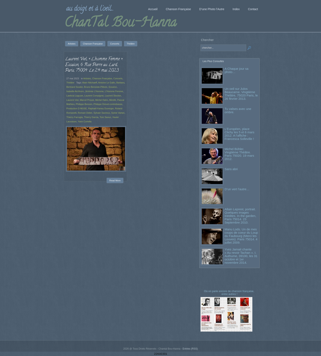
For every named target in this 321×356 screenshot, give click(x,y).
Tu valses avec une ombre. (238, 110)
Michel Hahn (101, 100)
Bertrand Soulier (74, 87)
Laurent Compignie (94, 95)
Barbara (120, 82)
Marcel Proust (87, 100)
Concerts (117, 78)
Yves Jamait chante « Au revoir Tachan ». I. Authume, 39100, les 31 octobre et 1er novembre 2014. (241, 256)
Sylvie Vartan (117, 113)
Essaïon (113, 87)
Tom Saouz (105, 117)
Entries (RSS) (190, 348)
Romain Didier (85, 113)
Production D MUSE (76, 108)
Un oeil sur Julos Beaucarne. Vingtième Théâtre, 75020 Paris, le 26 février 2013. (241, 93)
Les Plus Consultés (213, 61)
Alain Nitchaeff (89, 82)
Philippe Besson (84, 104)
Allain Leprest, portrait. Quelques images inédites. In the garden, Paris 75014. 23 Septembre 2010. (240, 215)
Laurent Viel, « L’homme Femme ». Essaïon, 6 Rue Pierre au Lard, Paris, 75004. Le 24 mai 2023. (94, 65)
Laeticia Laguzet (74, 95)
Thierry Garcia (91, 117)
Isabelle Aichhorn (75, 91)
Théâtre (70, 82)
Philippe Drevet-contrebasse (108, 104)
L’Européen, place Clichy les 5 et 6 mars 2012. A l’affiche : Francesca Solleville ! (239, 134)
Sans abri (231, 169)
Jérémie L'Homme (94, 91)
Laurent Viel (72, 100)
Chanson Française (102, 78)
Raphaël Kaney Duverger (101, 108)
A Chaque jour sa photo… (236, 70)
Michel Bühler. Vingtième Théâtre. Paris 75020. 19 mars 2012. (239, 154)
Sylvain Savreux (102, 113)
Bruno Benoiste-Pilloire (95, 87)
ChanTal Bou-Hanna (120, 23)
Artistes (87, 78)
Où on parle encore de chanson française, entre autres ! (229, 293)
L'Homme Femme (114, 91)
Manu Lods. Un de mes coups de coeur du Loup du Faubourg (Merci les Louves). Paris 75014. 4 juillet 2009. (241, 235)
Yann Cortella (84, 121)
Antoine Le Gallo (106, 82)
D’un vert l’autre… (237, 189)
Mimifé (112, 100)
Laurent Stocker (113, 95)
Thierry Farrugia (74, 117)
